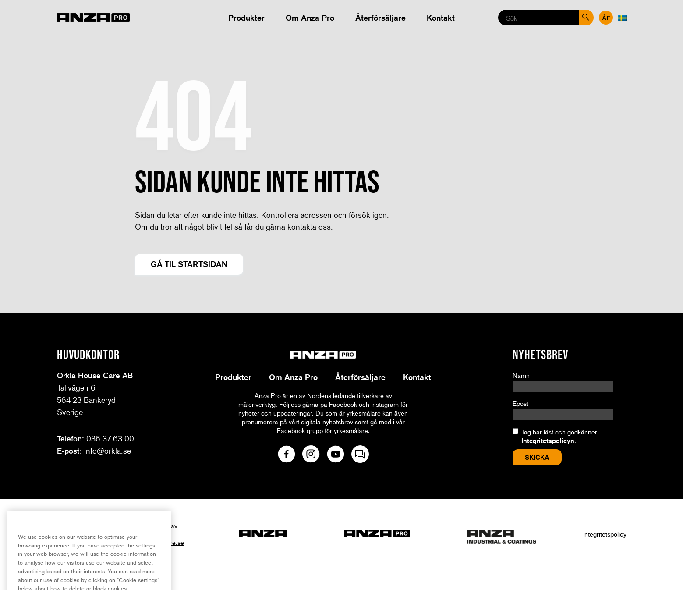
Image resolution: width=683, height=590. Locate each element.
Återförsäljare (380, 17)
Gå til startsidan (189, 264)
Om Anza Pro (310, 17)
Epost (520, 403)
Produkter (246, 17)
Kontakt (441, 17)
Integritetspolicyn (547, 440)
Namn (521, 375)
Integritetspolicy (604, 534)
